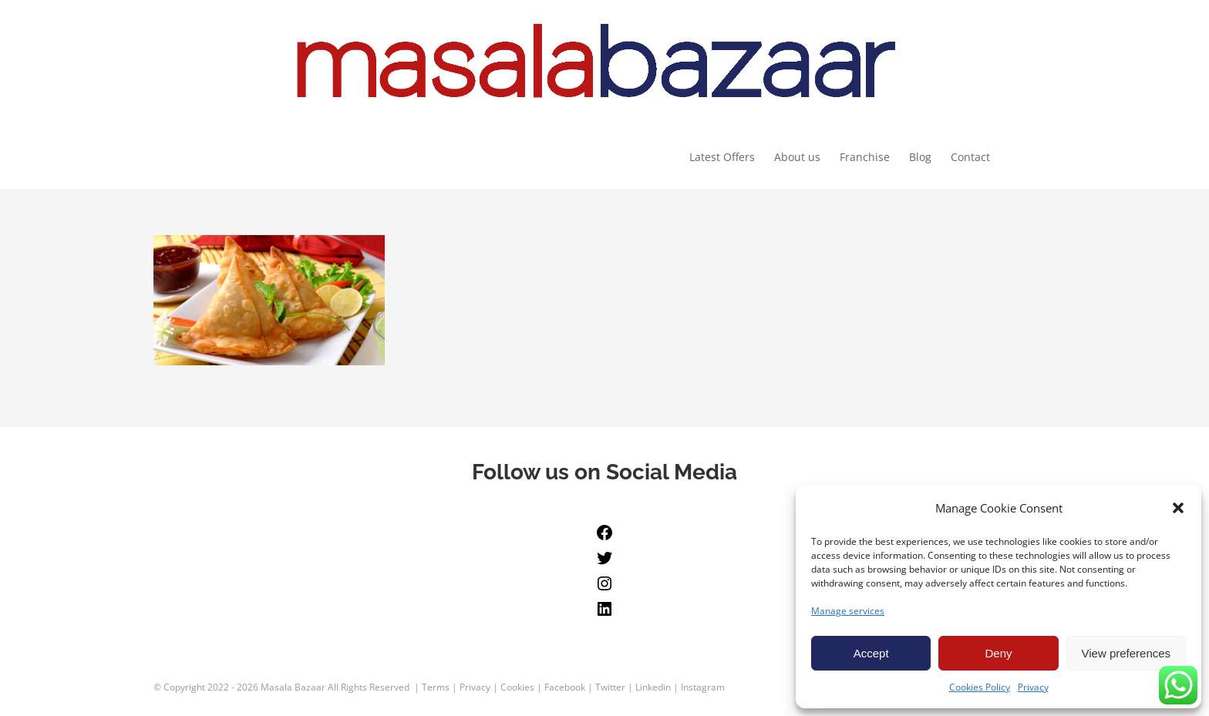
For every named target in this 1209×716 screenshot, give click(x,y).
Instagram (703, 687)
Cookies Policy (979, 687)
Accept (871, 653)
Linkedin (653, 687)
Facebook (564, 687)
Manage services (847, 610)
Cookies (517, 687)
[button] (1178, 508)
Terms (436, 687)
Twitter (610, 687)
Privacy (1033, 687)
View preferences (1126, 653)
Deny (998, 653)
